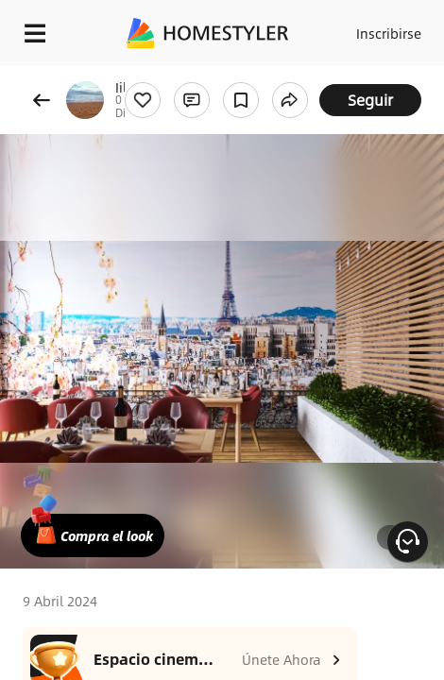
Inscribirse (388, 33)
